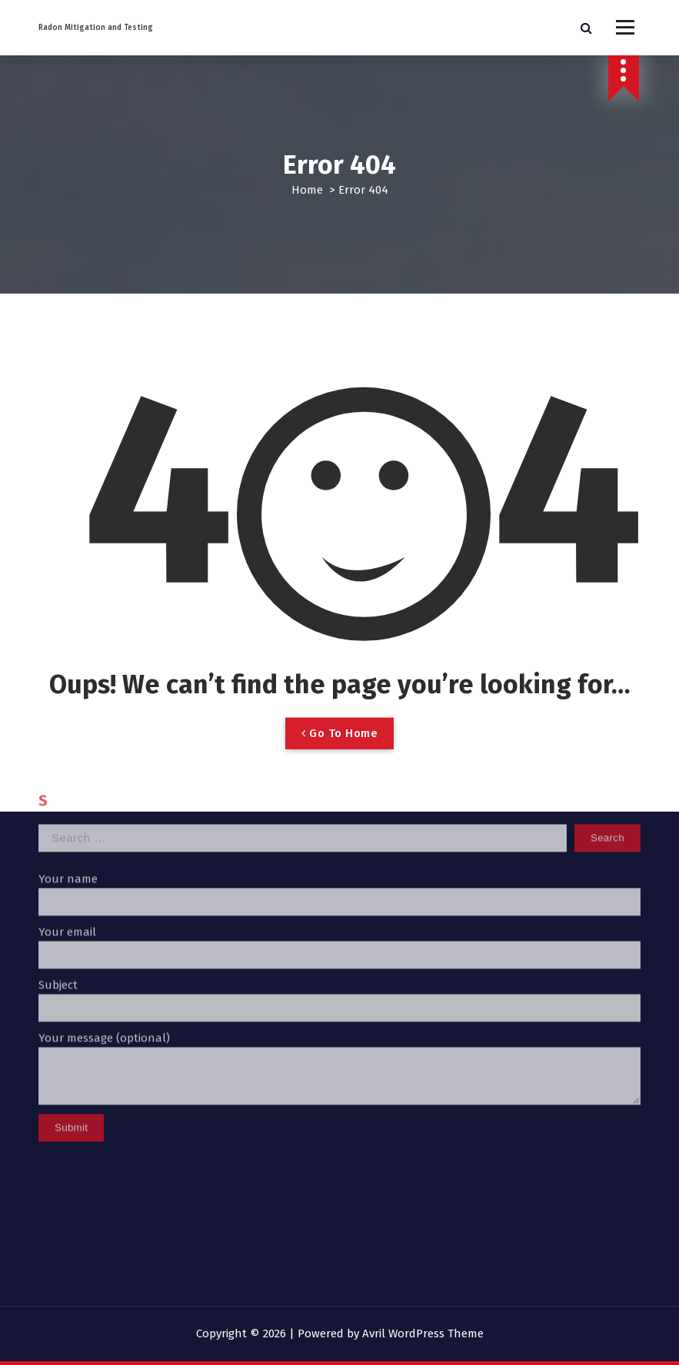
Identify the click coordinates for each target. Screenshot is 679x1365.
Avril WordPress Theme (423, 1333)
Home (307, 190)
